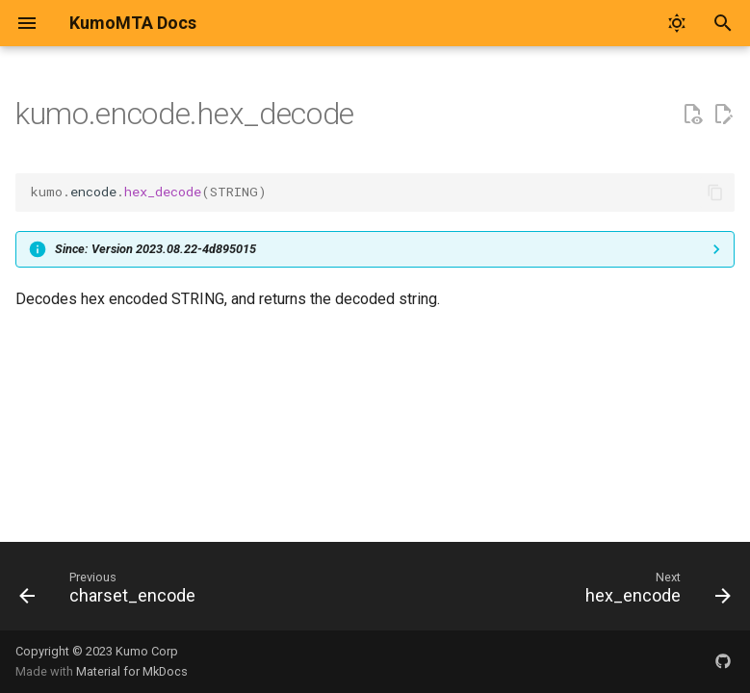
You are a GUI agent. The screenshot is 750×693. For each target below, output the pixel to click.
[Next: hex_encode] (654, 592)
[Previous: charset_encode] (111, 592)
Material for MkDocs (132, 671)
